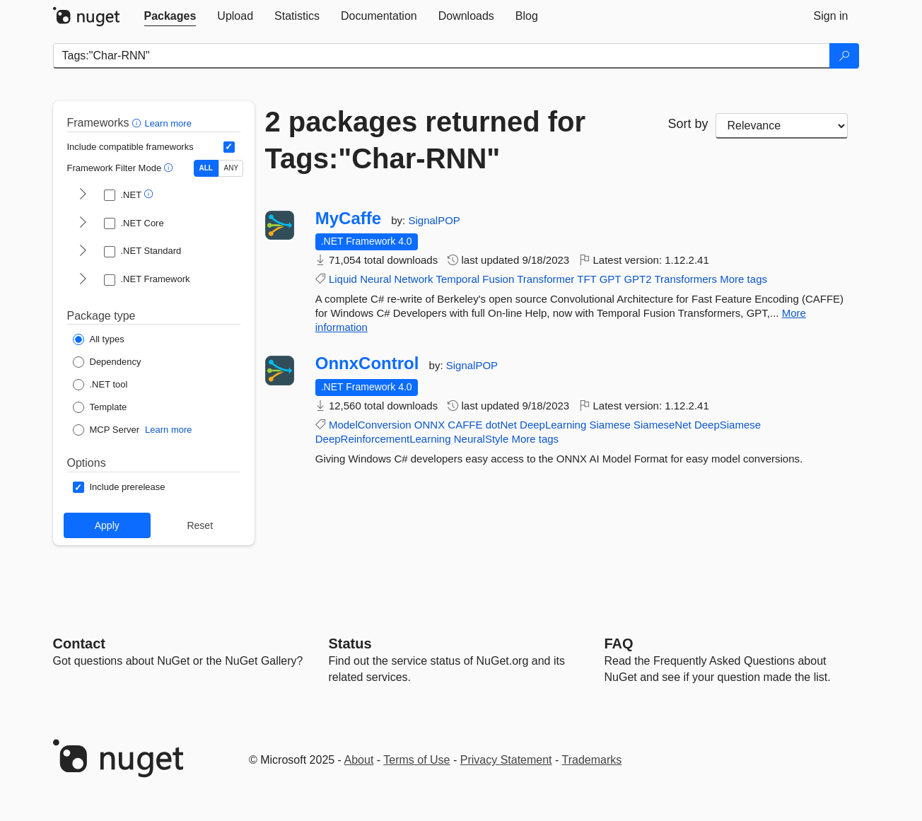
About (359, 760)
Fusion (498, 279)
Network (413, 279)
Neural (375, 279)
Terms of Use (416, 760)
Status (350, 643)
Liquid (343, 279)
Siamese (609, 425)
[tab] (170, 16)
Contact (79, 643)
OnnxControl (367, 363)
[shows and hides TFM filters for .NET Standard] (82, 252)
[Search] (844, 56)
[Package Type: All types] (98, 339)
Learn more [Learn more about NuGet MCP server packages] (168, 429)
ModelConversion (370, 425)
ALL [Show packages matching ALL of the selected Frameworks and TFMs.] (206, 168)
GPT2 (637, 279)
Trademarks (592, 760)
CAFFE (465, 425)
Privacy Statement (506, 760)
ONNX (429, 425)
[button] (138, 123)
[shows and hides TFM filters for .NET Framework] (82, 280)
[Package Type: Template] (100, 407)
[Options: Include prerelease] (119, 487)
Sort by (687, 124)
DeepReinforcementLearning (383, 439)
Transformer (545, 279)
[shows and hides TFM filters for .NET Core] (82, 223)
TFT (586, 279)
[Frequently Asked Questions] (619, 643)
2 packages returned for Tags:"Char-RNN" (425, 140)
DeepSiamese (727, 425)
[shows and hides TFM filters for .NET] (82, 195)
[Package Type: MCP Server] (106, 430)
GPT (611, 279)
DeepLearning (553, 425)
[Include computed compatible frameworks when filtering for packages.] (229, 147)
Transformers (685, 279)
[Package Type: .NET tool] (100, 384)
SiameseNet (663, 425)
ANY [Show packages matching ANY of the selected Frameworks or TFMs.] (231, 168)
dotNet (501, 425)
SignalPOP (434, 220)
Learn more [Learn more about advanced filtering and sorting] (167, 123)
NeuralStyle (481, 439)
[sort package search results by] (782, 126)
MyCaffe (348, 218)
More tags (743, 279)
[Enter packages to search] (441, 56)
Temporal (457, 279)
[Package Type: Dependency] (107, 362)
